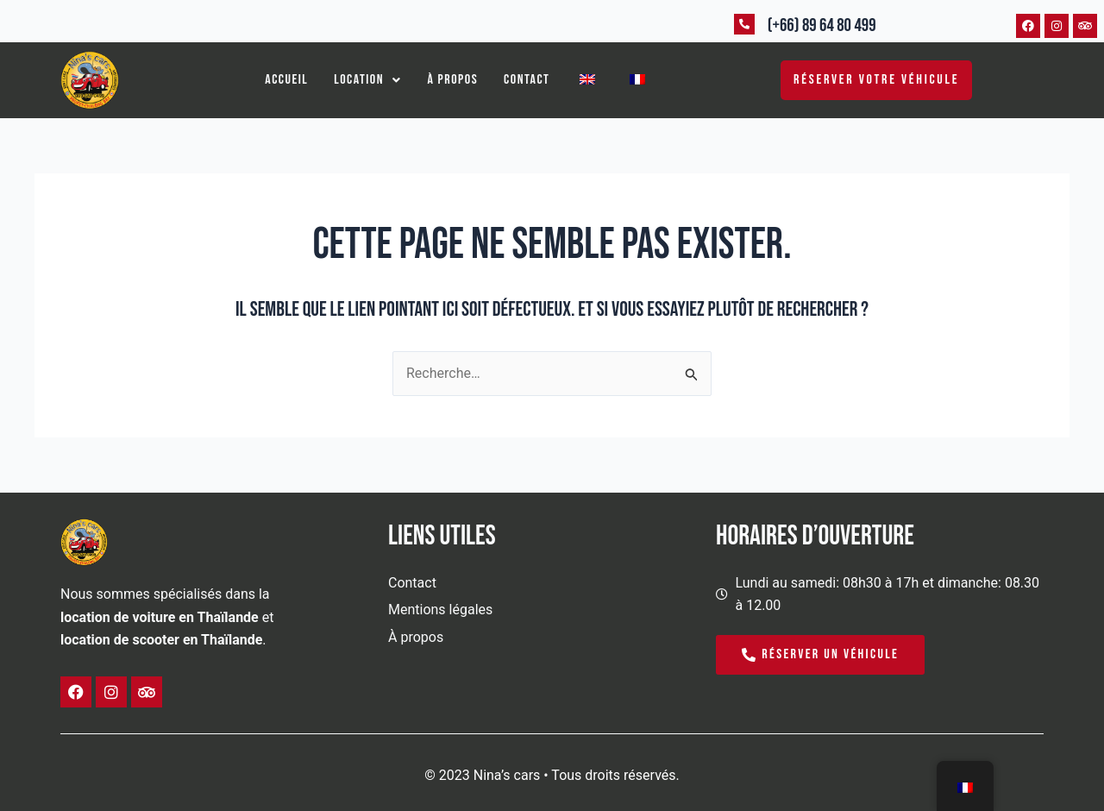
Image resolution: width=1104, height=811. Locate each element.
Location (367, 80)
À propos (453, 80)
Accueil (286, 80)
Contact (526, 80)
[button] (367, 80)
